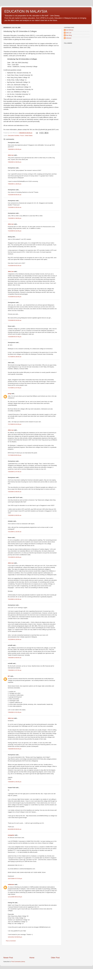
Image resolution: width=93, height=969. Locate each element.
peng (9, 393)
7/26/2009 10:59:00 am (14, 657)
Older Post (55, 958)
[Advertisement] (31, 951)
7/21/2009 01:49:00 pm (14, 557)
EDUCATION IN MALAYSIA (25, 11)
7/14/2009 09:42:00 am (14, 265)
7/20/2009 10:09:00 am (14, 515)
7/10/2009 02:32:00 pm (14, 231)
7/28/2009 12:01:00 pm (14, 712)
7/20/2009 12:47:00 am (14, 471)
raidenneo (11, 884)
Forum (22, 135)
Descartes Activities (13, 135)
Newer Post (8, 958)
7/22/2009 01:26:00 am (14, 639)
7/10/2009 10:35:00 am (14, 207)
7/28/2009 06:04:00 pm (14, 749)
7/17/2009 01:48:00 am (14, 356)
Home (31, 958)
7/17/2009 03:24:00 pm (14, 424)
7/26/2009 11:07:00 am (14, 670)
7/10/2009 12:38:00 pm (14, 218)
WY (9, 676)
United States (28, 135)
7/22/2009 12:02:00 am (14, 599)
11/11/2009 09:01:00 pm (15, 897)
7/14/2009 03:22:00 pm (14, 296)
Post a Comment (11, 941)
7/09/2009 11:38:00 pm (14, 184)
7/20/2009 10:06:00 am (14, 491)
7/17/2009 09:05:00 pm (14, 455)
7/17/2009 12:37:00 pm (14, 387)
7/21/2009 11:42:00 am (14, 531)
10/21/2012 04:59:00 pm (15, 937)
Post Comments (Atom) (18, 961)
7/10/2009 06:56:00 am (14, 194)
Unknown (68, 38)
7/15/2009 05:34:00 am (14, 320)
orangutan (11, 835)
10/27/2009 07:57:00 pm (15, 878)
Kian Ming (69, 35)
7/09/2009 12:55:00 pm (14, 149)
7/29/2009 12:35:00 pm (14, 781)
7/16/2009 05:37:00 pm (14, 336)
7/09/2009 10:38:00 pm (14, 162)
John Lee (11, 155)
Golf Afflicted (69, 30)
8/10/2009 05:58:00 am (14, 829)
